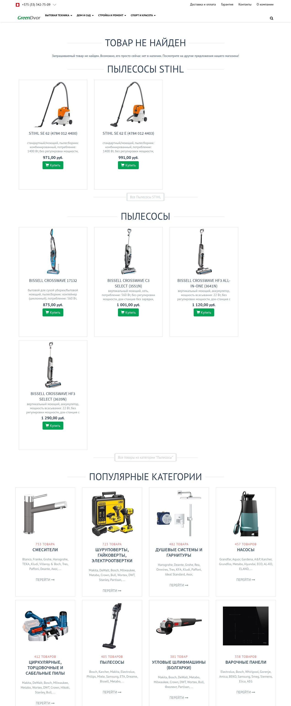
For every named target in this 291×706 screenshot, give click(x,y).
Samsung (112, 563)
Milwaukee (127, 457)
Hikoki (65, 574)
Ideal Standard (175, 461)
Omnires (162, 456)
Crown (105, 462)
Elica (242, 568)
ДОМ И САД (85, 15)
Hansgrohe (60, 446)
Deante (45, 456)
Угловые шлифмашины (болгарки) (179, 551)
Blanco (27, 446)
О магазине (111, 662)
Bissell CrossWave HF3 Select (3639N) (249, 283)
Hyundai (249, 451)
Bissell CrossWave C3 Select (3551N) (115, 283)
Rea (197, 451)
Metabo (94, 462)
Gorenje (265, 558)
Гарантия (227, 4)
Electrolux (128, 558)
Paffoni (34, 456)
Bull (113, 462)
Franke (37, 446)
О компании (265, 4)
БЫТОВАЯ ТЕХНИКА (58, 15)
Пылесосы (112, 549)
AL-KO (268, 451)
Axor (54, 456)
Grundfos (225, 451)
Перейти (45, 466)
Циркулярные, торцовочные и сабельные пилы (45, 554)
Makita (93, 457)
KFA (179, 456)
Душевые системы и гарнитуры (178, 439)
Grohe (47, 446)
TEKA (25, 451)
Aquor (236, 446)
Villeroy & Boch (50, 451)
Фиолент (171, 574)
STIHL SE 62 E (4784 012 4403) (115, 133)
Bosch (115, 457)
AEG (249, 568)
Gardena (247, 446)
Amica (223, 563)
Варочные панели (245, 549)
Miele (101, 563)
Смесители (45, 436)
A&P (257, 446)
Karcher (267, 446)
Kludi (34, 451)
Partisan (115, 467)
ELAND (243, 456)
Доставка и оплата (203, 4)
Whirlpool (252, 558)
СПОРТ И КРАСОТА (143, 15)
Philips (91, 563)
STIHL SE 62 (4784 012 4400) (48, 133)
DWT (131, 462)
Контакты (244, 4)
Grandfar (225, 446)
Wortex (122, 462)
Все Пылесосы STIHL (145, 197)
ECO (259, 451)
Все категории (145, 610)
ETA (122, 563)
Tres (65, 451)
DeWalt (104, 457)
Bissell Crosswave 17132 (49, 280)
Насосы (246, 436)
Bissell (104, 568)
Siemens (266, 563)
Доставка (110, 656)
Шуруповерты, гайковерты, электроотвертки (112, 441)
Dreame (131, 563)
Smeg (255, 563)
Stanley (104, 467)
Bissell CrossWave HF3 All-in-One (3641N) (182, 283)
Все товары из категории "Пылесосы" (145, 344)
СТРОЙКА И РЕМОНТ (112, 15)
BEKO (232, 563)
